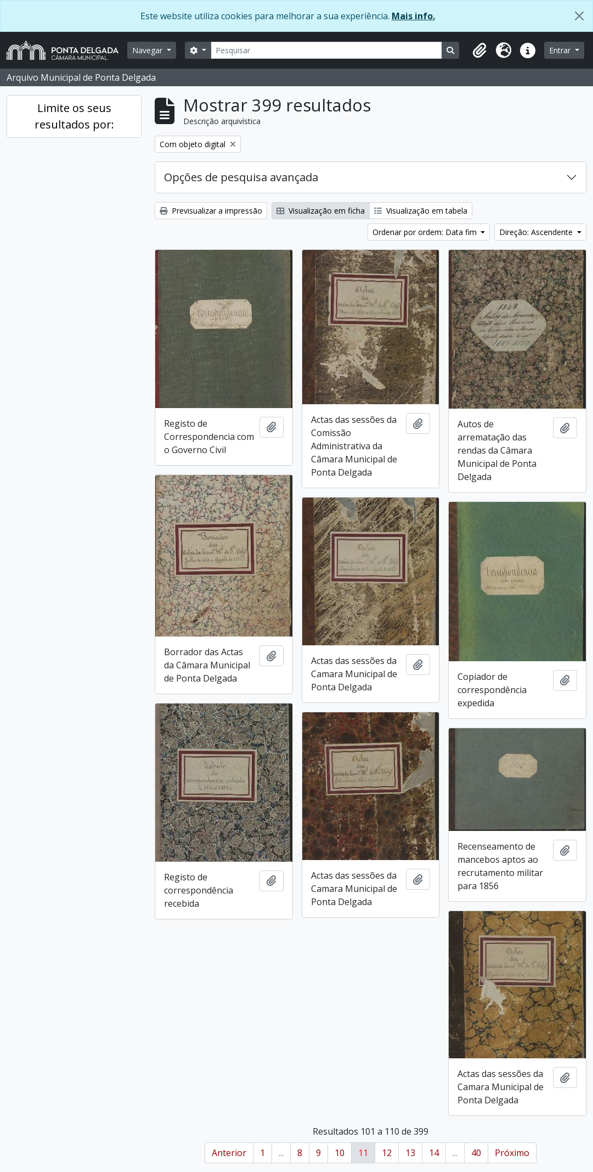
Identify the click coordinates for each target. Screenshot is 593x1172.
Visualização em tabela (420, 210)
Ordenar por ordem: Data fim (425, 232)
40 (476, 1153)
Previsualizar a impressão (211, 210)
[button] (479, 50)
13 (410, 1153)
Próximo (512, 1153)
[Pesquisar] (326, 50)
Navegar (148, 50)
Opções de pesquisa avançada (241, 177)
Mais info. (413, 16)
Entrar (561, 50)
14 (434, 1153)
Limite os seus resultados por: (74, 116)
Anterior (229, 1153)
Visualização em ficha (320, 210)
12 (387, 1153)
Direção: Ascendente (537, 232)
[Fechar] (579, 16)
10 (339, 1153)
